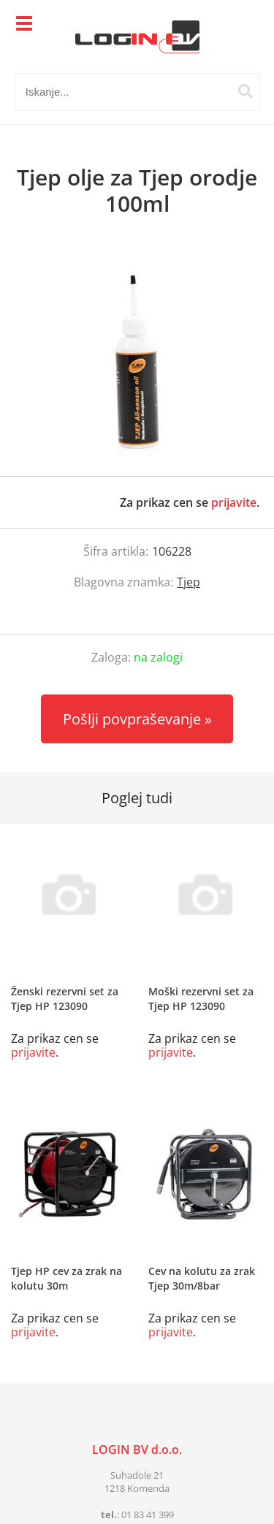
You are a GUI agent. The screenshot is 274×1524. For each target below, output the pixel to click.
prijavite (233, 502)
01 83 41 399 (147, 1514)
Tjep (188, 582)
